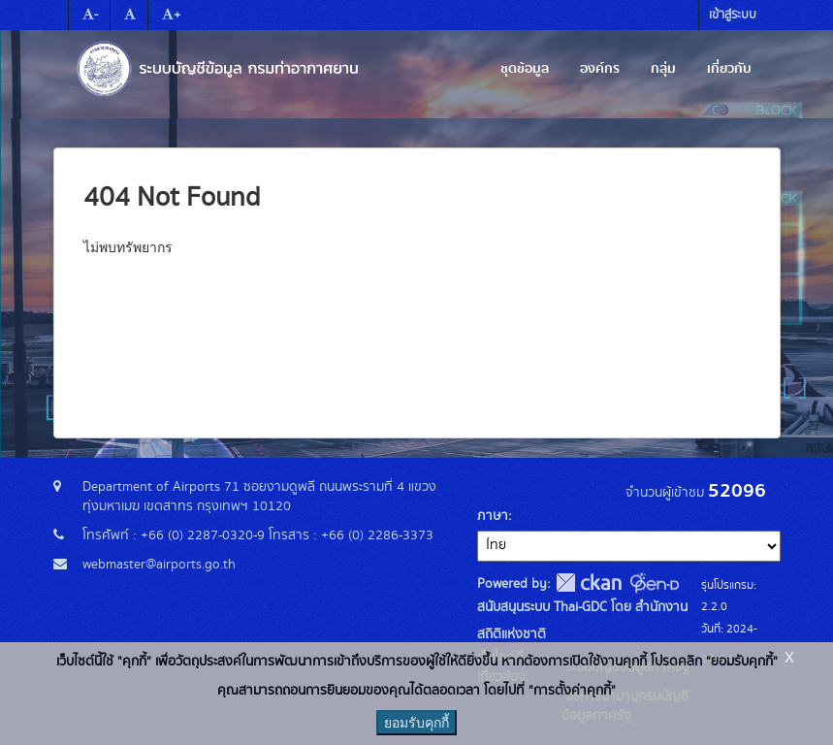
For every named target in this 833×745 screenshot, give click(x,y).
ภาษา (492, 516)
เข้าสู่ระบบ (732, 15)
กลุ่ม (663, 69)
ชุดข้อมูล (524, 69)
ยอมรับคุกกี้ (416, 722)
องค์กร (600, 69)
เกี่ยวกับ (729, 69)
